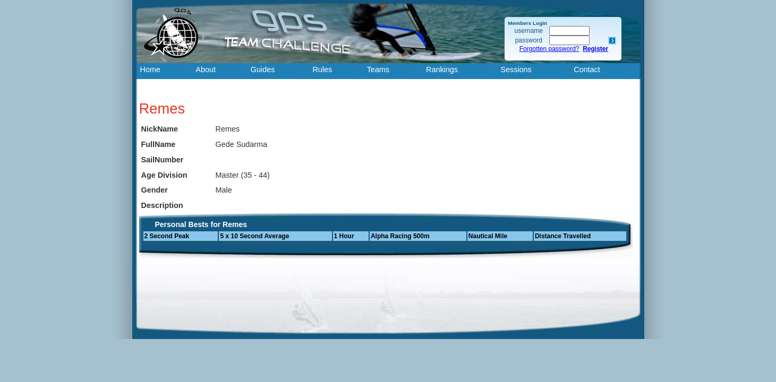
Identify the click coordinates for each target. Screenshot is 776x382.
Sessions (515, 69)
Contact (587, 69)
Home (150, 69)
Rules (322, 69)
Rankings (442, 69)
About (205, 69)
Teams (378, 69)
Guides (263, 69)
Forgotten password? (549, 49)
